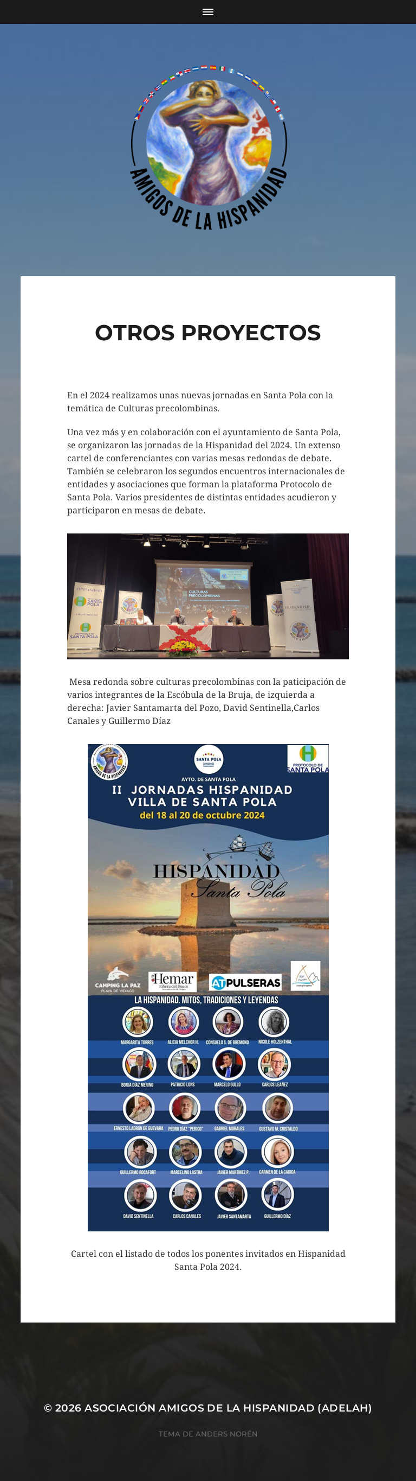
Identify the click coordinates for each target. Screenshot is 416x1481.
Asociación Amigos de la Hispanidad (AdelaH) (228, 1408)
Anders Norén (227, 1433)
